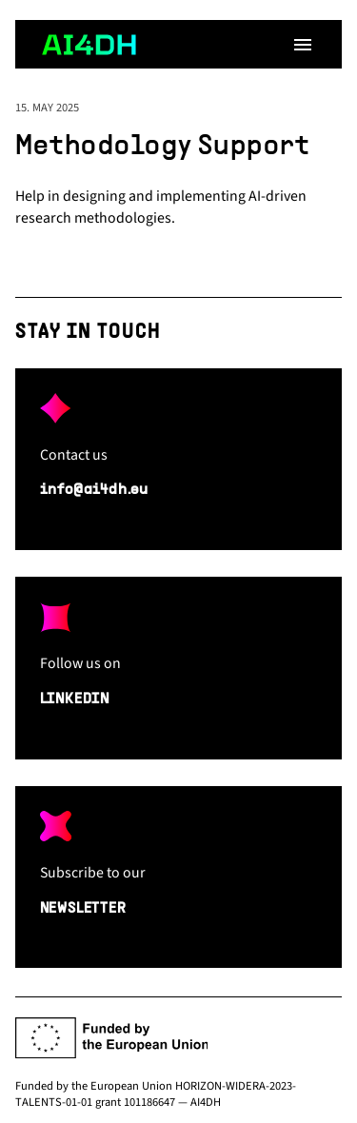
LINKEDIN (74, 699)
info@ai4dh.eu (94, 490)
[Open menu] (302, 44)
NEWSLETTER (83, 909)
